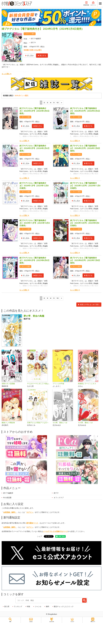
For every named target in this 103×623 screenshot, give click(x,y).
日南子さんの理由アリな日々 (38, 423)
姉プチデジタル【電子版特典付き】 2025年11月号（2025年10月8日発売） (34, 223)
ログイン (93, 3)
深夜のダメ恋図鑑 (8, 384)
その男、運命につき (60, 423)
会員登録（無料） (10, 512)
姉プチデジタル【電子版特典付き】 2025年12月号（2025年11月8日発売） (85, 185)
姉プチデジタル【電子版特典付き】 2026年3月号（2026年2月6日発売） (34, 148)
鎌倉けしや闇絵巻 (8, 423)
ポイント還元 (30, 34)
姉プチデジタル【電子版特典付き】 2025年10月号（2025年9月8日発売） (84, 223)
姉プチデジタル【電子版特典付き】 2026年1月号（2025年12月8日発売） (34, 185)
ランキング (18, 606)
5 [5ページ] (53, 103)
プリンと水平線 (58, 384)
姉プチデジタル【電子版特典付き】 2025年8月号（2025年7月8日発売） (85, 260)
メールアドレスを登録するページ (55, 531)
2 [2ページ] (44, 103)
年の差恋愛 (7, 498)
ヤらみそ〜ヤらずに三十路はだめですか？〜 (38, 384)
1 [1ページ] (41, 103)
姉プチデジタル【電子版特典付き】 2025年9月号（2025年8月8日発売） (34, 260)
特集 (28, 606)
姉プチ (33, 42)
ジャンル (38, 606)
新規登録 (86, 3)
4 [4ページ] (50, 103)
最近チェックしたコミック (64, 606)
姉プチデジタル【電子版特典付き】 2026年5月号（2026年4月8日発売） (34, 111)
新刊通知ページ (32, 523)
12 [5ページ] (57, 103)
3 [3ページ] (47, 103)
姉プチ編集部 (36, 39)
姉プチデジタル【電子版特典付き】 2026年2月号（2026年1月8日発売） (85, 148)
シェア (39, 536)
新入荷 (6, 606)
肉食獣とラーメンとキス (87, 384)
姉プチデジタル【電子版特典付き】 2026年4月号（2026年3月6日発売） (85, 111)
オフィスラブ (59, 498)
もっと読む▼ (7, 74)
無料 (47, 606)
